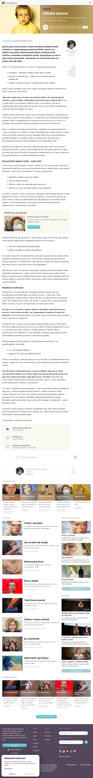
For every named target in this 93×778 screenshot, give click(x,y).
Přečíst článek (34, 227)
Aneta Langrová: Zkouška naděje (75, 662)
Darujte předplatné (15, 749)
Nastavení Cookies (86, 764)
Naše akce (36, 750)
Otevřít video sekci (76, 671)
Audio (35, 736)
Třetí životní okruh (34, 600)
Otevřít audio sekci (76, 589)
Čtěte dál (6, 518)
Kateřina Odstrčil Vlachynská (71, 51)
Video (35, 739)
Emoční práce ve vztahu (38, 217)
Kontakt (47, 739)
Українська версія (65, 756)
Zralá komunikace (28, 496)
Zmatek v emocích (45, 496)
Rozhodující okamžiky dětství (22, 41)
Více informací (8, 768)
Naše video (65, 596)
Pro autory (48, 736)
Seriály (35, 747)
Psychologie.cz (9, 2)
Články (35, 732)
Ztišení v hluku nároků (36, 619)
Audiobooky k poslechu (70, 518)
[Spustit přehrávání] (45, 27)
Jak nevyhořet (67, 558)
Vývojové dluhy (68, 580)
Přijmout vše (29, 774)
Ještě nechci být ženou (36, 657)
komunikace (72, 72)
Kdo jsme (47, 732)
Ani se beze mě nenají (36, 542)
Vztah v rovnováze (28, 692)
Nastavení (12, 774)
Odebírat (86, 742)
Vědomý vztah (79, 496)
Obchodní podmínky (71, 764)
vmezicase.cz (29, 474)
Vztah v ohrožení (33, 523)
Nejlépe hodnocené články (46, 716)
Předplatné (14, 745)
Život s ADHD (31, 580)
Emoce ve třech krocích (9, 497)
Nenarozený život (34, 561)
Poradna (35, 743)
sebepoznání (72, 74)
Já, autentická (31, 638)
